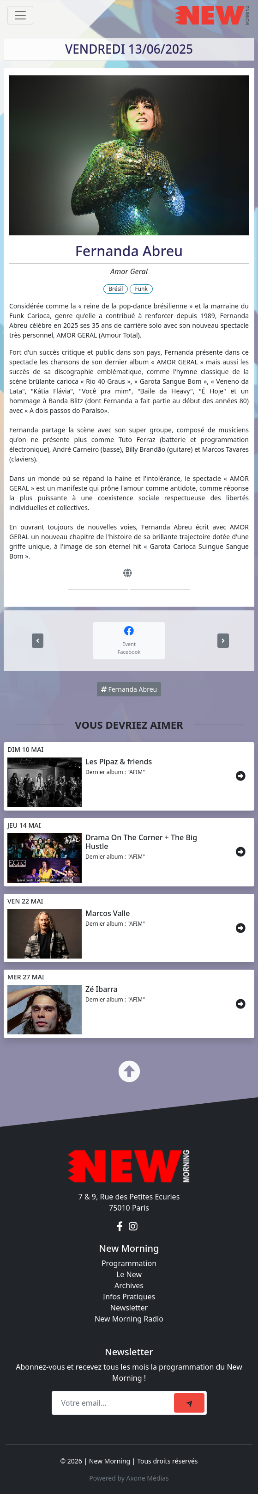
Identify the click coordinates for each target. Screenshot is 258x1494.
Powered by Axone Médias (128, 1478)
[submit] (189, 1403)
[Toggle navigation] (20, 15)
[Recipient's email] (114, 1403)
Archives (129, 1285)
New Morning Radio (129, 1319)
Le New (129, 1274)
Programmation (129, 1263)
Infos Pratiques (129, 1296)
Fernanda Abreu (129, 689)
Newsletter (129, 1308)
